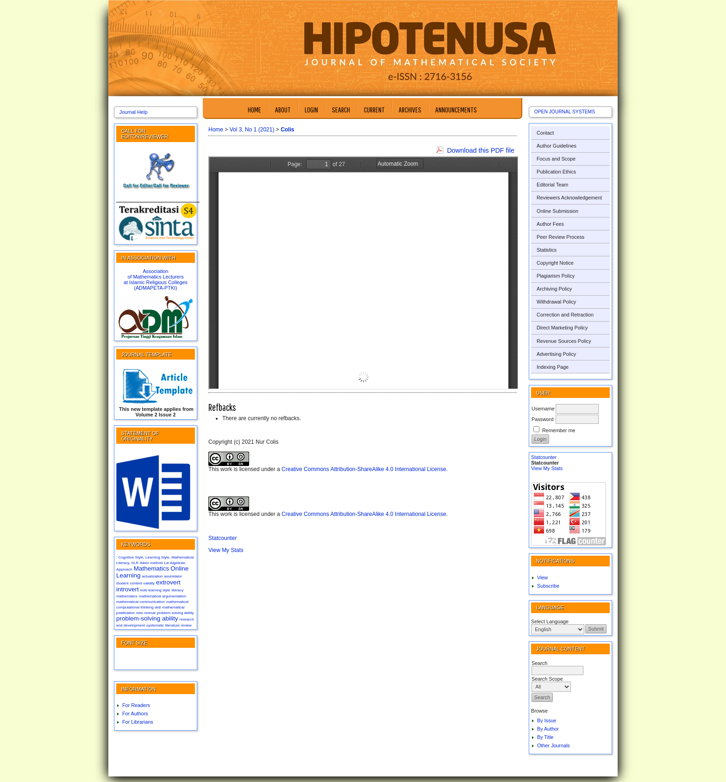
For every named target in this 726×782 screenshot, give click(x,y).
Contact (545, 133)
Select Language (550, 621)
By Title (545, 737)
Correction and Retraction (565, 314)
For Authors (135, 713)
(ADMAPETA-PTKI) (155, 288)
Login (311, 109)
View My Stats (547, 468)
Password (542, 419)
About (283, 109)
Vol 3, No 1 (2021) (252, 129)
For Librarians (137, 722)
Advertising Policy (556, 354)
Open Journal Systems (564, 111)
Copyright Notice (555, 263)
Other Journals (553, 745)
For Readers (136, 705)
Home (254, 109)
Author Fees (550, 224)
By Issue (546, 720)
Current (374, 109)
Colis (287, 129)
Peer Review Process (560, 237)
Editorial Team (552, 184)
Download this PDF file (480, 150)
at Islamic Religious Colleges (156, 282)
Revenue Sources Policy (564, 341)
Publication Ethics (556, 171)
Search (341, 109)
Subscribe (548, 586)
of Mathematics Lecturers (155, 276)
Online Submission (557, 211)
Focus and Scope (556, 158)
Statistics (547, 250)
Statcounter (544, 457)
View (542, 577)
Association (155, 271)
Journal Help (133, 112)
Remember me (558, 430)
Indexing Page (553, 367)
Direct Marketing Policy (562, 327)
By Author (548, 729)
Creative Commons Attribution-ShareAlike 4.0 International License (364, 469)
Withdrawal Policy (556, 301)
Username (543, 408)
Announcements (456, 109)
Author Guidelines (556, 146)
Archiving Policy (554, 289)
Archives (410, 109)
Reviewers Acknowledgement (569, 197)
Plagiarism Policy (556, 276)
